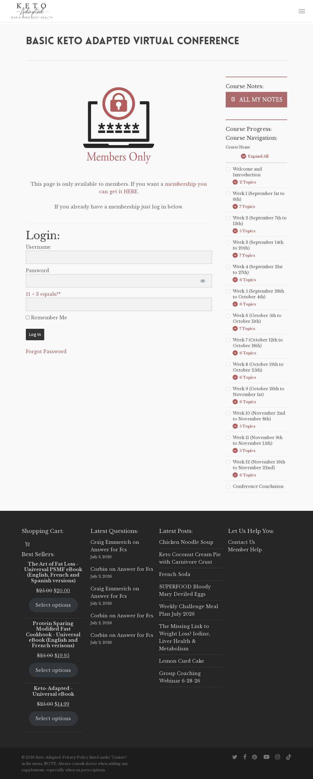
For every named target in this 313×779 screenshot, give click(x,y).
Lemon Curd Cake (181, 661)
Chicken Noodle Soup (186, 542)
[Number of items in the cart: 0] (27, 544)
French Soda (174, 574)
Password (37, 270)
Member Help (245, 549)
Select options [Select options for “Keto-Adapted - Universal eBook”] (53, 718)
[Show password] (202, 280)
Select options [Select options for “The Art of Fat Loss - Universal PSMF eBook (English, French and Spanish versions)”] (53, 605)
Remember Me (46, 317)
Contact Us (241, 542)
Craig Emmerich (110, 542)
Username (38, 247)
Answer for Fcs (108, 549)
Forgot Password (46, 351)
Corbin (99, 569)
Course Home (238, 147)
